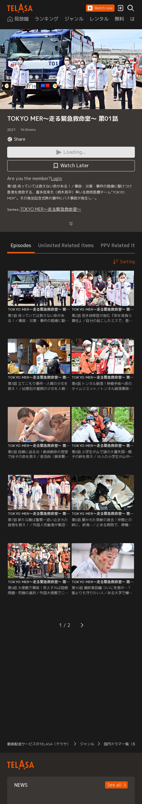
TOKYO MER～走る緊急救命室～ (50, 209)
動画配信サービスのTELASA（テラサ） (38, 743)
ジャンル (87, 743)
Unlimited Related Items (66, 245)
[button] (100, 8)
